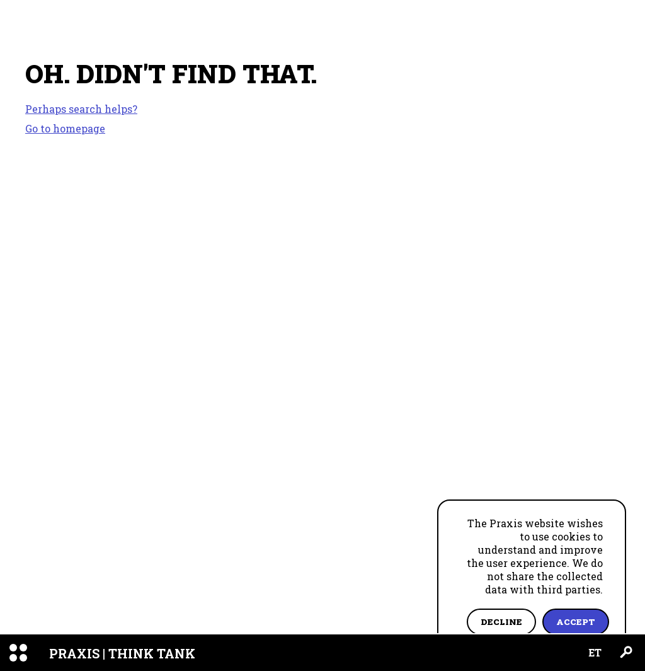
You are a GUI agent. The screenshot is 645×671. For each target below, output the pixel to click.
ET (595, 652)
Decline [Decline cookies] (501, 621)
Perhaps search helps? (81, 109)
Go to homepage (65, 128)
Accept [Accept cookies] (575, 621)
